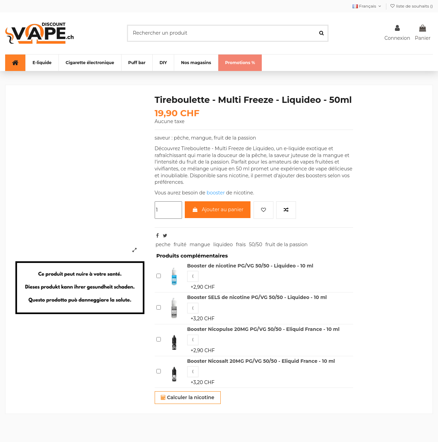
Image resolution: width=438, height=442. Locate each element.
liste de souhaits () (411, 6)
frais (241, 244)
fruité (179, 244)
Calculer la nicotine (187, 397)
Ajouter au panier (217, 209)
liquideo (223, 244)
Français (367, 6)
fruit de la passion (286, 244)
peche (162, 244)
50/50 (255, 244)
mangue (200, 244)
